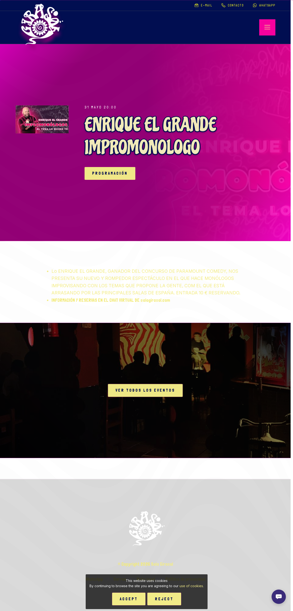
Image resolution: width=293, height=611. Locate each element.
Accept (129, 598)
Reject (164, 598)
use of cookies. (191, 586)
